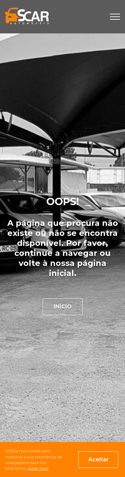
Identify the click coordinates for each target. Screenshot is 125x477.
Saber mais (38, 468)
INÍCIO (63, 306)
